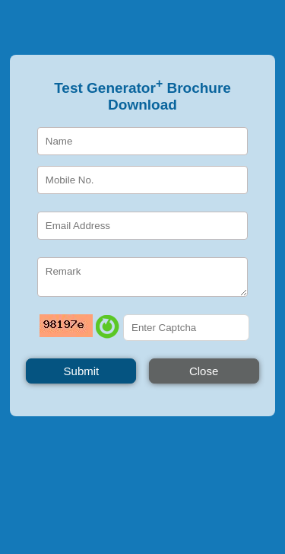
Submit (82, 371)
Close (203, 371)
